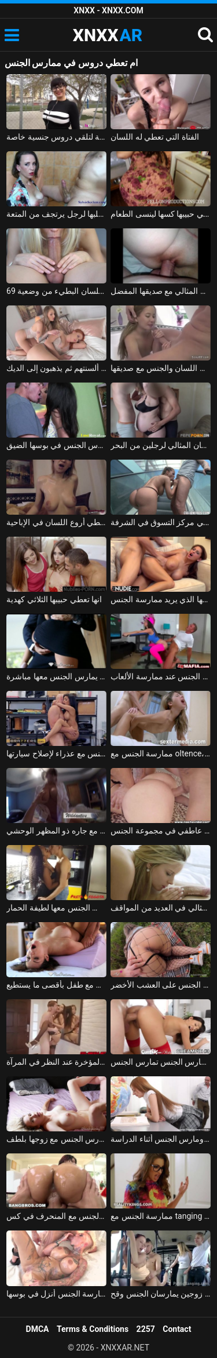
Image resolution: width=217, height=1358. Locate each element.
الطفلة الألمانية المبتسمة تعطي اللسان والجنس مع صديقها (161, 368)
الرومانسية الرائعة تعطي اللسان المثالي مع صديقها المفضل (161, 291)
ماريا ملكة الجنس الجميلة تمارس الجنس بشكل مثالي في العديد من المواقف (161, 907)
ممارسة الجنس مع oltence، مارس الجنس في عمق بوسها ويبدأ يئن (161, 753)
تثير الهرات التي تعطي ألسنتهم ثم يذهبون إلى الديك (56, 368)
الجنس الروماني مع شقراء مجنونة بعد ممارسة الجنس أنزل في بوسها (56, 1293)
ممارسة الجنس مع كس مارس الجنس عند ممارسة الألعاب (161, 676)
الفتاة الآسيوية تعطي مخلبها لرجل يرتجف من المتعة (56, 214)
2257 (146, 1329)
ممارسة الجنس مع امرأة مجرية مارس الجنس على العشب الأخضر (161, 984)
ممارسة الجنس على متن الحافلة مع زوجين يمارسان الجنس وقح (161, 1293)
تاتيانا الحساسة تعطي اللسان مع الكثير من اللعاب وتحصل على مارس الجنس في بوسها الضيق (56, 445)
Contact (177, 1329)
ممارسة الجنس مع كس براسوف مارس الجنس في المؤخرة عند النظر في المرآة (56, 1061)
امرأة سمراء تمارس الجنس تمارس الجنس (161, 1061)
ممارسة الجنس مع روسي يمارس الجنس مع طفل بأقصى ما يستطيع (56, 984)
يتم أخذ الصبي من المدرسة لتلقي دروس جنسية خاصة (56, 136)
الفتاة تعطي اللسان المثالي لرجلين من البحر (161, 445)
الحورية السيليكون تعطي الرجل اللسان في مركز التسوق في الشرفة (161, 522)
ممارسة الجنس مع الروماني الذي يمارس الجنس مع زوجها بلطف (56, 1139)
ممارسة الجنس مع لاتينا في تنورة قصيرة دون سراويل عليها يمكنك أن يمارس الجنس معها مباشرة (56, 676)
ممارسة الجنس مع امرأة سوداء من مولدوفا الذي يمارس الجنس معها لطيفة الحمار (56, 907)
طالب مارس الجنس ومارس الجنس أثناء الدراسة (161, 1139)
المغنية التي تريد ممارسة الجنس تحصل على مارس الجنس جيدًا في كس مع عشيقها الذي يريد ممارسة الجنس (161, 599)
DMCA (37, 1329)
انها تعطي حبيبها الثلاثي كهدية (54, 599)
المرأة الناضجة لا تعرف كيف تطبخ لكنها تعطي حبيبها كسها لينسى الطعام (161, 214)
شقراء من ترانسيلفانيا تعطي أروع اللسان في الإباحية (56, 522)
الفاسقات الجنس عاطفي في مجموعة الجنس (161, 830)
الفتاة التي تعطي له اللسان (155, 136)
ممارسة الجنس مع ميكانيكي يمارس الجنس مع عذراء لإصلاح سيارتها (56, 753)
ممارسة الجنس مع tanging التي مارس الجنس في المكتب (161, 1216)
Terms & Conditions (92, 1329)
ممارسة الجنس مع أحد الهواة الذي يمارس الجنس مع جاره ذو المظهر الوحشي (56, 830)
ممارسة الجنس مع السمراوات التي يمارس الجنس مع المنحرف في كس (56, 1216)
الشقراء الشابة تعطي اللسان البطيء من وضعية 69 (56, 291)
